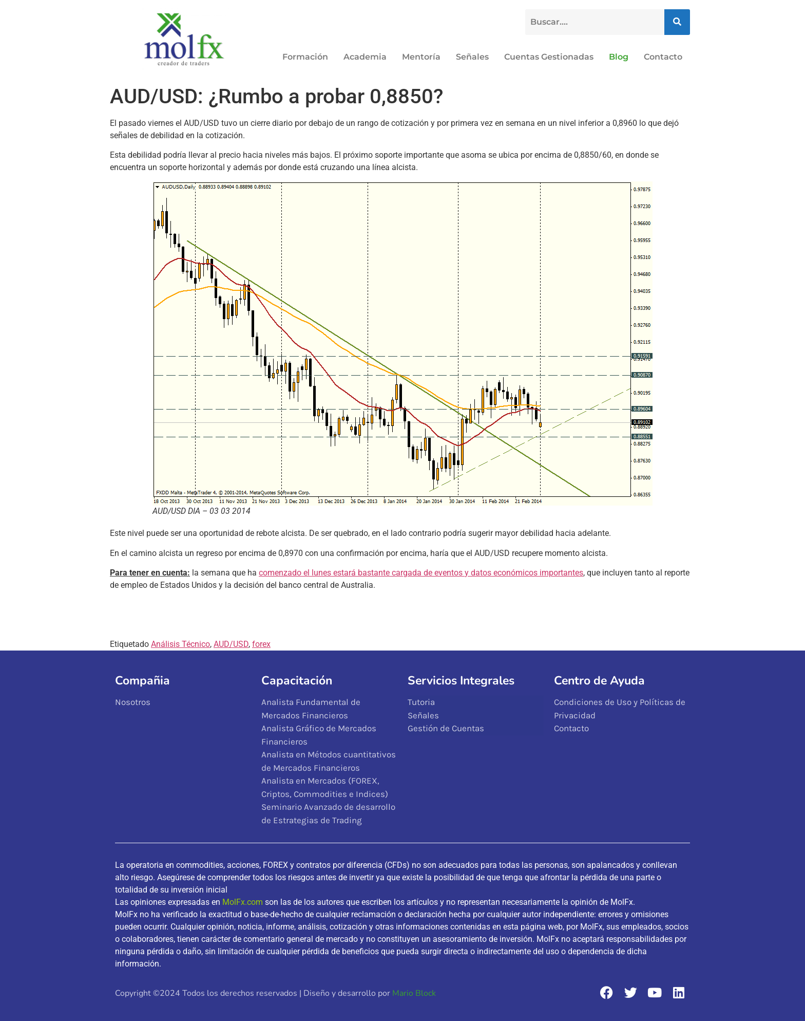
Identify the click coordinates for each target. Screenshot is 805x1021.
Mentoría (421, 57)
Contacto (663, 57)
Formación (305, 57)
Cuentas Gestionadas (548, 57)
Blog (618, 57)
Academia (365, 57)
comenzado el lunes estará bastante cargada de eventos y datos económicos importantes (421, 573)
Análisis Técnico (180, 644)
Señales (472, 57)
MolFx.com (242, 902)
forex (261, 644)
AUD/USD (231, 644)
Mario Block (414, 993)
